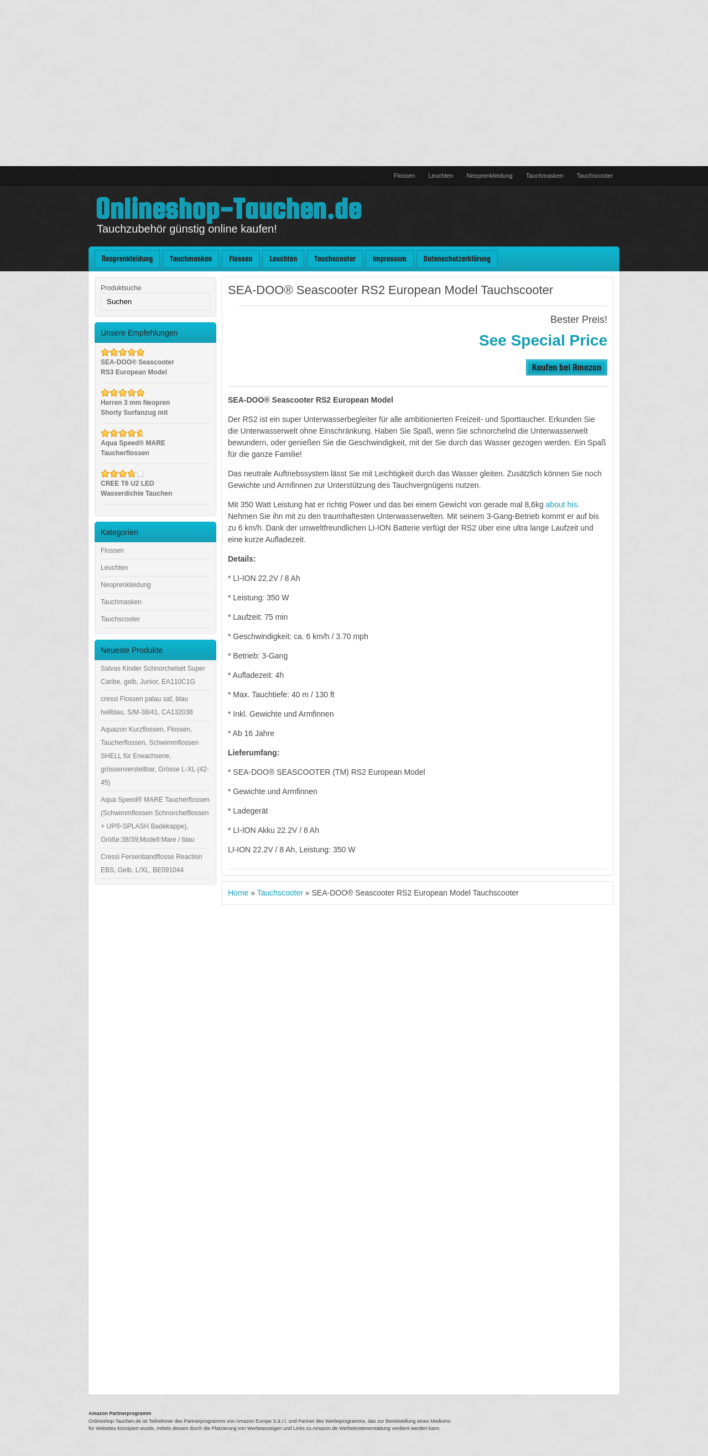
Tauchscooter (595, 175)
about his (561, 504)
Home (238, 892)
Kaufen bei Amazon (566, 367)
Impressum (390, 258)
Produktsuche (121, 288)
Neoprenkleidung (490, 175)
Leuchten (440, 175)
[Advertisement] (354, 83)
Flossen (404, 175)
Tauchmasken (545, 175)
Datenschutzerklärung (457, 258)
